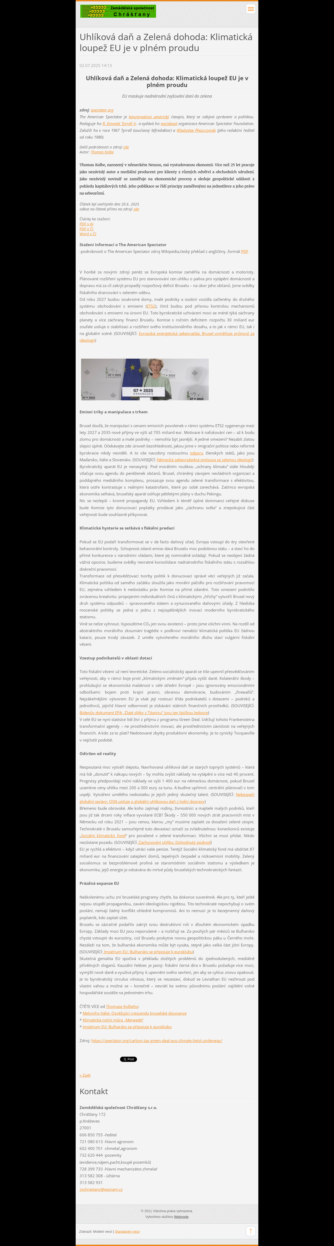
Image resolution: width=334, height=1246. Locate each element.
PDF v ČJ (86, 228)
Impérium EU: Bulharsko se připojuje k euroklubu (148, 951)
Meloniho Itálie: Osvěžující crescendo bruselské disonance (135, 1013)
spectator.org (102, 110)
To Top (251, 1231)
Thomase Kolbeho (122, 1006)
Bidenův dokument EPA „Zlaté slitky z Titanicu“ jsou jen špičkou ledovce (144, 712)
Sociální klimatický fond (103, 835)
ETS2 (151, 306)
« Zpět (85, 1075)
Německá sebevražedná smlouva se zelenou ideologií (204, 459)
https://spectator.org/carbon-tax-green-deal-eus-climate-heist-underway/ (156, 1040)
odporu (196, 453)
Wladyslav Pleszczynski (196, 130)
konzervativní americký (149, 116)
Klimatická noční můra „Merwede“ (113, 1020)
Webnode (181, 1217)
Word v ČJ (88, 233)
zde (126, 147)
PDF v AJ (86, 223)
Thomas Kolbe (102, 151)
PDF (244, 251)
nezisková (169, 123)
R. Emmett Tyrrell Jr (119, 123)
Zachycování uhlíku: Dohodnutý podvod (174, 842)
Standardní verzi (127, 1231)
